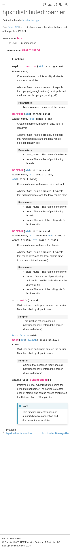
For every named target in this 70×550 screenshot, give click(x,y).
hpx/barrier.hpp (31, 20)
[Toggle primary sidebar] (3, 4)
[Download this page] (50, 4)
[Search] (66, 4)
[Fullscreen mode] (55, 4)
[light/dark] (61, 4)
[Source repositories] (44, 4)
